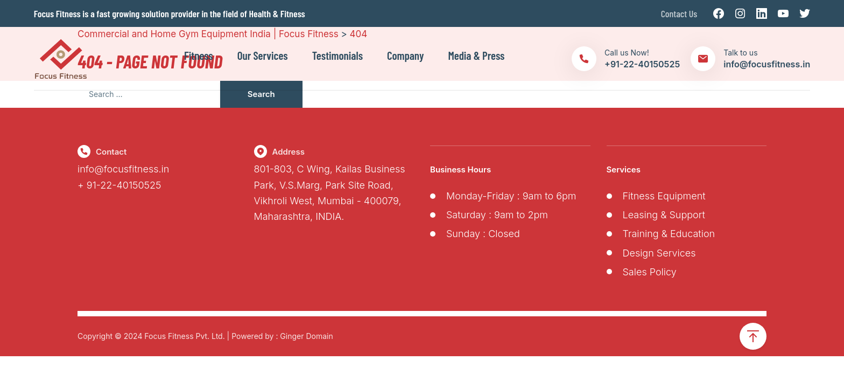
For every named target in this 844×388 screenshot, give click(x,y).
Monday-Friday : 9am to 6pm (511, 196)
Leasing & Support (664, 214)
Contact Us (679, 13)
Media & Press (476, 55)
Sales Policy (650, 272)
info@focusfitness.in (123, 169)
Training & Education (669, 233)
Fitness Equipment (664, 196)
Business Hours (460, 169)
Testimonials (337, 55)
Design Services (659, 253)
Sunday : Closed (483, 233)
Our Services (262, 55)
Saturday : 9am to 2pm (497, 214)
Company (405, 55)
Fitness (198, 55)
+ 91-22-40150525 (119, 185)
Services (624, 169)
